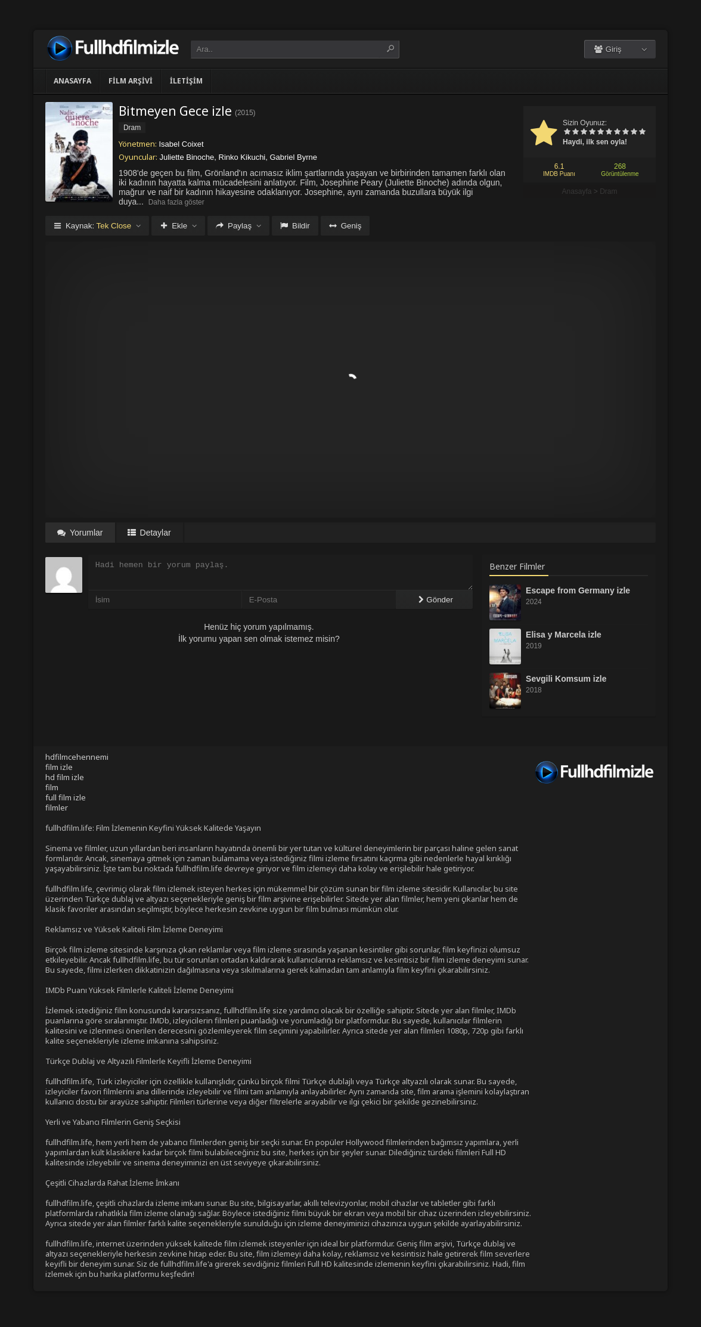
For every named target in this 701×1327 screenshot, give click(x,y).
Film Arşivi (130, 81)
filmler (56, 807)
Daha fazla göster (176, 202)
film (51, 787)
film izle (59, 767)
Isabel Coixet (181, 144)
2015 (245, 113)
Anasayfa (72, 81)
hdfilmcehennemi (76, 756)
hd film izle (64, 777)
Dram (608, 191)
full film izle (65, 797)
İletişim (186, 81)
